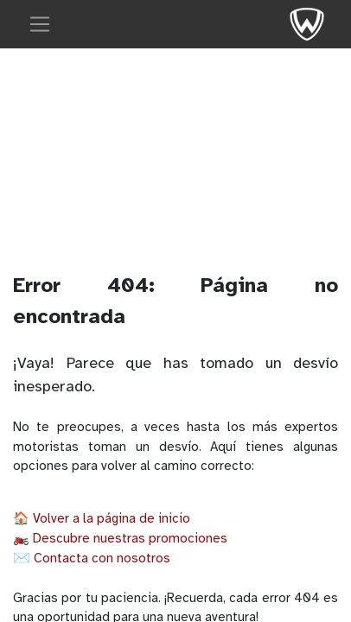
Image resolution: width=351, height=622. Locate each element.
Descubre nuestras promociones (130, 538)
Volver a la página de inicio (111, 518)
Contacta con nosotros (102, 558)
